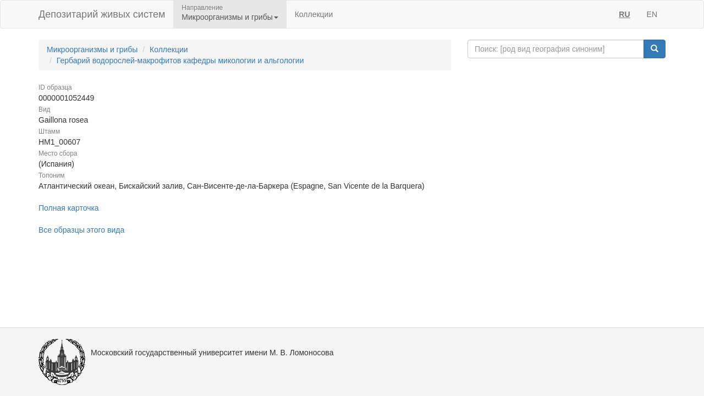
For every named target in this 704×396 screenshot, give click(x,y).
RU (624, 14)
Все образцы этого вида (81, 230)
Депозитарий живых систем (101, 14)
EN (652, 14)
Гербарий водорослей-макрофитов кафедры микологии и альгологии (180, 60)
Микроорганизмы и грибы (92, 49)
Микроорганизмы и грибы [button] (230, 17)
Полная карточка (68, 208)
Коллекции (314, 14)
